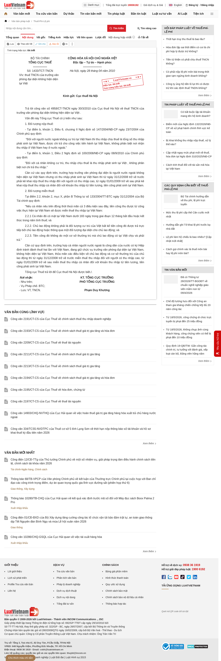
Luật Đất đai (57, 657)
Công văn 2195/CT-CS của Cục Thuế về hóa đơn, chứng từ (48, 389)
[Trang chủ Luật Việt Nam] (19, 5)
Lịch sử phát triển (17, 577)
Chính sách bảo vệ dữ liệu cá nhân (124, 597)
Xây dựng (29, 488)
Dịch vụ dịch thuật (67, 590)
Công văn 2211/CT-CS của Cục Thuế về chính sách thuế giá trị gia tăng (55, 354)
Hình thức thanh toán (117, 577)
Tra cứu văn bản (46, 13)
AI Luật (182, 13)
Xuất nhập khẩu (19, 508)
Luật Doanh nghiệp (38, 657)
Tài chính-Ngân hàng (22, 469)
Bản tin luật (138, 13)
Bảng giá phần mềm (117, 571)
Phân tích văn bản (66, 577)
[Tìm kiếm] (116, 28)
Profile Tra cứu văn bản (20, 584)
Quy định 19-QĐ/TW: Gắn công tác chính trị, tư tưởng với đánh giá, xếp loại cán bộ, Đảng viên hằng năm (187, 349)
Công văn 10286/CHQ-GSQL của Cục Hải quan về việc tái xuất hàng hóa (56, 536)
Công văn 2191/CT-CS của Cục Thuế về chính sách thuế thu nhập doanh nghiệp (61, 318)
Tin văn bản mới (91, 13)
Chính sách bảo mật (117, 590)
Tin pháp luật (116, 13)
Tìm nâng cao (146, 28)
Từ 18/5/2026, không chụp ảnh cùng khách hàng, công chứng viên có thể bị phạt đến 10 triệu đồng (188, 333)
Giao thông (17, 488)
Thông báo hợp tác (116, 603)
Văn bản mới (21, 13)
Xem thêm (149, 443)
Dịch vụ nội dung (66, 597)
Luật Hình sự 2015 (76, 657)
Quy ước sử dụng (115, 584)
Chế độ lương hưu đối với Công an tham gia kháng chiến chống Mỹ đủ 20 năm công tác (188, 305)
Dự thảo (68, 13)
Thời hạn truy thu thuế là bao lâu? (185, 39)
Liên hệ (12, 590)
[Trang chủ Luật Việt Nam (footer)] (21, 615)
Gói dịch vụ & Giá (153, 5)
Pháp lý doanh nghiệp (68, 584)
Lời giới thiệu (15, 571)
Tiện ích (198, 13)
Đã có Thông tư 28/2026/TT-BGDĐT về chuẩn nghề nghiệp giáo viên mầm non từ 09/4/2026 (194, 285)
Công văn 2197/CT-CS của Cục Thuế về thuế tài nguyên (46, 401)
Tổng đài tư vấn (65, 603)
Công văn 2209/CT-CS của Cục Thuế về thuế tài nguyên (46, 342)
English (175, 5)
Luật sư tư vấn (162, 13)
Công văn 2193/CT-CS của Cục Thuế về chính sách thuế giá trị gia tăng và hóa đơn (63, 330)
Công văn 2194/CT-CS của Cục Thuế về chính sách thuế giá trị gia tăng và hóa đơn (63, 377)
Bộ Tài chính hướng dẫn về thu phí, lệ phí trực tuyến (195, 200)
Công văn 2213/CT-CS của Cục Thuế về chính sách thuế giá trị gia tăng (55, 366)
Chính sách (41, 469)
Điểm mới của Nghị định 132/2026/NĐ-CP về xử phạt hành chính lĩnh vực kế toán (188, 128)
